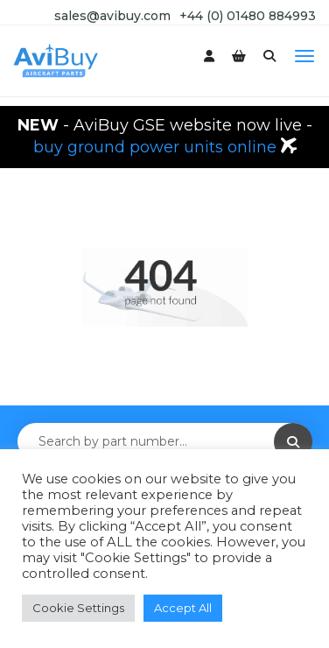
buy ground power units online (157, 147)
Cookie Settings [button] (78, 608)
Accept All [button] (183, 608)
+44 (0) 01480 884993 (247, 16)
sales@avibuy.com (112, 16)
